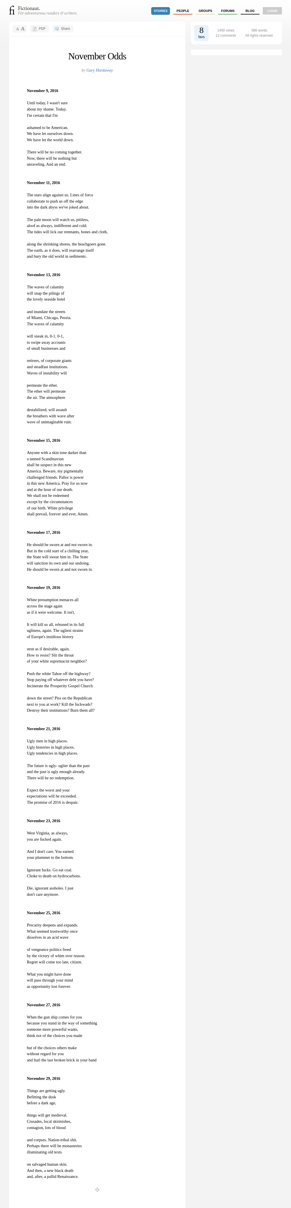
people (182, 11)
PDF (42, 29)
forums (228, 11)
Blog (250, 11)
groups (205, 11)
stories (161, 11)
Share (65, 29)
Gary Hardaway (99, 70)
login (272, 11)
